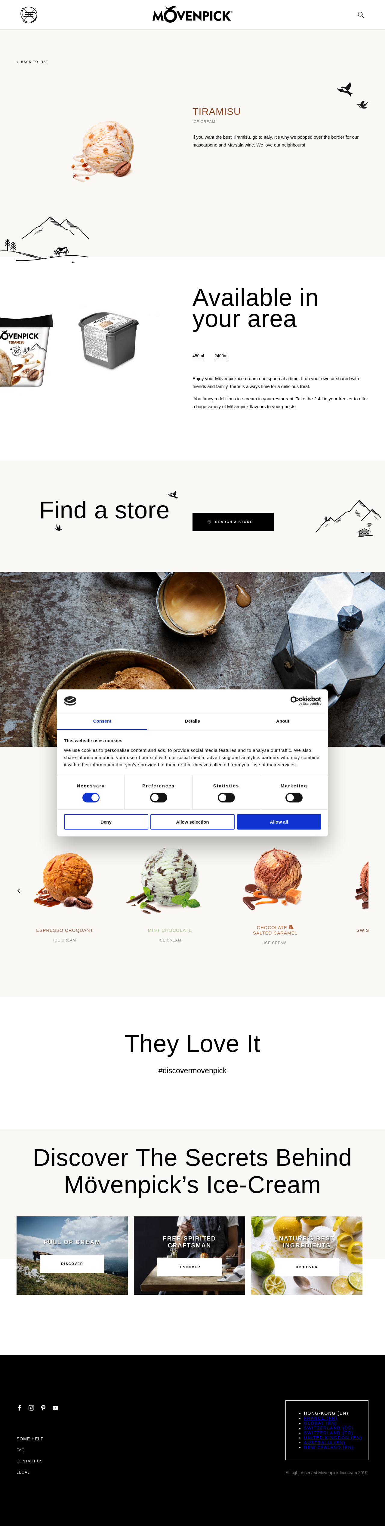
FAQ (21, 1450)
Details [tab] (192, 721)
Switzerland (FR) (328, 1432)
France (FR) (320, 1418)
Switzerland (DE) (328, 1428)
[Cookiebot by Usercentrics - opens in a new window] (295, 700)
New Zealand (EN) (329, 1447)
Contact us (30, 1461)
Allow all (279, 821)
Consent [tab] (102, 721)
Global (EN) (320, 1423)
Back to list (32, 62)
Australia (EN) (324, 1442)
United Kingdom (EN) (333, 1437)
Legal (23, 1472)
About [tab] (282, 721)
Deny (106, 821)
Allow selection (192, 821)
